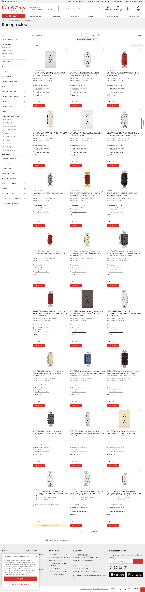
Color (5, 101)
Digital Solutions (55, 555)
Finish (4, 188)
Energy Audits (54, 568)
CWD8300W (74, 490)
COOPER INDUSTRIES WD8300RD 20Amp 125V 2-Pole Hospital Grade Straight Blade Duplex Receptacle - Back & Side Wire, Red (50, 313)
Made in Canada (9, 91)
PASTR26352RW (75, 70)
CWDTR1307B (111, 370)
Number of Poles (9, 178)
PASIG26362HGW (113, 130)
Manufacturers (9, 183)
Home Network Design (57, 571)
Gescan (5, 551)
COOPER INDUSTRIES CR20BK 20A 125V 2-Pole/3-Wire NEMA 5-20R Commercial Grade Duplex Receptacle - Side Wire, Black (123, 193)
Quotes (68, 1)
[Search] (80, 8)
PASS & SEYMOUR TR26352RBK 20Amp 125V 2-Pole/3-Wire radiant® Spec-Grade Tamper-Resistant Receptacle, (48, 433)
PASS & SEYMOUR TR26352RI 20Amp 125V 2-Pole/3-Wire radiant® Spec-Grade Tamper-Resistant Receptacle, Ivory (50, 373)
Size (3, 86)
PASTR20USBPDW (39, 70)
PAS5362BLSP (74, 370)
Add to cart (39, 105)
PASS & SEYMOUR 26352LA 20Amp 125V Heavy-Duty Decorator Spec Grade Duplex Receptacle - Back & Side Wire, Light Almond (50, 133)
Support (7, 1)
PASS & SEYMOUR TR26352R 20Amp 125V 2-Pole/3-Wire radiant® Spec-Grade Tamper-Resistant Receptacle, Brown (87, 313)
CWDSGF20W (37, 490)
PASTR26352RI (38, 370)
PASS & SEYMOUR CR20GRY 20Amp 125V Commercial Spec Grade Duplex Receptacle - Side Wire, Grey (50, 193)
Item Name (6, 62)
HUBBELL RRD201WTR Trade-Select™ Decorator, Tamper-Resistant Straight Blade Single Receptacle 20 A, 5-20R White (124, 313)
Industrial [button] (56, 16)
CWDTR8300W (75, 430)
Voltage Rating (9, 159)
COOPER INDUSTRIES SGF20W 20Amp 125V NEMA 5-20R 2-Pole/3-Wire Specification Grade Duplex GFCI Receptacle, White (50, 493)
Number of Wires (9, 193)
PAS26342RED (111, 70)
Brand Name (7, 169)
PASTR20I (73, 250)
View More (6, 154)
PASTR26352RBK (38, 430)
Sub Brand (6, 164)
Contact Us (134, 16)
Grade (4, 111)
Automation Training (57, 574)
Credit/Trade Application (95, 1)
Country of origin (10, 96)
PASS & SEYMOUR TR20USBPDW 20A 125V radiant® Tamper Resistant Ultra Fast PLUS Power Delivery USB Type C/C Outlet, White (49, 73)
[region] (20, 572)
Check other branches (42, 92)
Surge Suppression (10, 203)
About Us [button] (91, 16)
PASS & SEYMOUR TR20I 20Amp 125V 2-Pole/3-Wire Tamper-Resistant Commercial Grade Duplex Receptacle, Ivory (87, 253)
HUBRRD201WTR (112, 310)
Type (4, 67)
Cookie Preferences (86, 589)
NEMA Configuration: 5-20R (86, 40)
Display (5, 36)
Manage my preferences (20, 584)
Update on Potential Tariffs (133, 1)
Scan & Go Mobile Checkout (59, 558)
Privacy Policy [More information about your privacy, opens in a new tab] (27, 574)
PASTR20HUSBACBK (113, 250)
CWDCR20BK (111, 190)
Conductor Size (9, 106)
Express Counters (56, 560)
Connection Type (9, 82)
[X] (37, 556)
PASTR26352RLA (112, 430)
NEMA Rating (7, 77)
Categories (7, 44)
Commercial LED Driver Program (57, 564)
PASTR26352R (74, 310)
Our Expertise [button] (35, 16)
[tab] (14, 36)
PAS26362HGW (112, 490)
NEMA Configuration (11, 116)
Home (4, 20)
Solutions (54, 551)
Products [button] (14, 16)
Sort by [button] (138, 35)
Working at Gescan (79, 1)
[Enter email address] (121, 561)
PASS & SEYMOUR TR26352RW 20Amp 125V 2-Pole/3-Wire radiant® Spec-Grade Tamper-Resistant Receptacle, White (85, 73)
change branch (49, 9)
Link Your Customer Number (113, 1)
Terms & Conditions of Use (100, 589)
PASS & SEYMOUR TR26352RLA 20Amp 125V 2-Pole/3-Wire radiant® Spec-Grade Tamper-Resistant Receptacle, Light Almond (122, 433)
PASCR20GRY (37, 190)
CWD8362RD (74, 190)
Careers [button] (74, 16)
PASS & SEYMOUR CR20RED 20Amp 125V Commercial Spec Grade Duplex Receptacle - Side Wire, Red (50, 252)
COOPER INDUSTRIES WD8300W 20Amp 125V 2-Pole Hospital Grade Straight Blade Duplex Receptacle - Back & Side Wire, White (87, 493)
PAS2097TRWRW (75, 130)
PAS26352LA (37, 130)
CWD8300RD (37, 310)
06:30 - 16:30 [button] (36, 9)
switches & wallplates (14, 20)
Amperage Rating (9, 174)
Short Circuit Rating (11, 198)
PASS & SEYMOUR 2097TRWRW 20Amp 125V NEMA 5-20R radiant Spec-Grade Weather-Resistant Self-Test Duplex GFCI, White (87, 133)
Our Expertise (31, 551)
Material (5, 72)
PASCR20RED (37, 250)
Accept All (20, 579)
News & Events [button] (112, 16)
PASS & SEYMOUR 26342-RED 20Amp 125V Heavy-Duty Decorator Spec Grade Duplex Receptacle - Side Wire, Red (123, 73)
